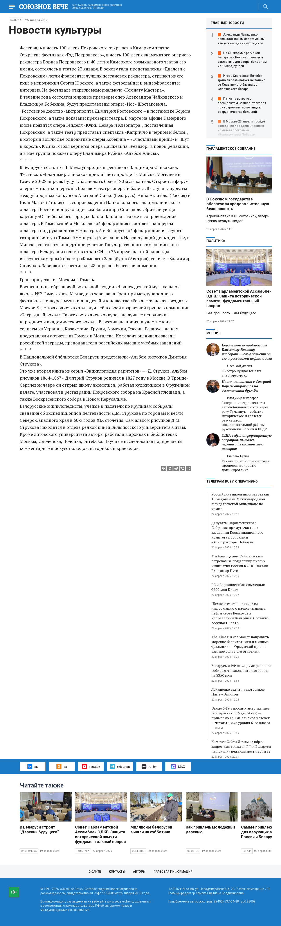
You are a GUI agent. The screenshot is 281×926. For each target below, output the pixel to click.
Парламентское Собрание (231, 149)
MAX (178, 766)
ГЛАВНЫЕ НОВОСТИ (227, 23)
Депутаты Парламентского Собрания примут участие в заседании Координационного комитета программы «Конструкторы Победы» (237, 532)
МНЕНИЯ (213, 333)
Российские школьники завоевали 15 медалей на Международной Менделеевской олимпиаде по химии (240, 501)
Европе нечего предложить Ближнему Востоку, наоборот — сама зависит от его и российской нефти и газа (247, 351)
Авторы (139, 871)
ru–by (149, 766)
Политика (215, 241)
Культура (16, 20)
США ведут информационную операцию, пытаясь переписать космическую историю (247, 442)
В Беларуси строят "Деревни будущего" (39, 829)
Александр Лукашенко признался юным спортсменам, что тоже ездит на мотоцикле (241, 39)
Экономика (29, 851)
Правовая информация (173, 871)
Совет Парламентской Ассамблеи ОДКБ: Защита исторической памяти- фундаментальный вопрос (239, 298)
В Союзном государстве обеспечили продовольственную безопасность (237, 204)
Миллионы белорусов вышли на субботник (151, 829)
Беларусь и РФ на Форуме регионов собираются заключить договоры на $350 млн (241, 670)
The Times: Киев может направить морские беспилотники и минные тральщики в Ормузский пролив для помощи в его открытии (240, 644)
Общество (138, 851)
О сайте (94, 871)
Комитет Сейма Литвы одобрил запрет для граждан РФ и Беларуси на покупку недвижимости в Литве (241, 746)
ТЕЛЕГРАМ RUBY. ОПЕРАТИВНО (232, 481)
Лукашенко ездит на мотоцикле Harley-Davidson (238, 692)
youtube (91, 766)
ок (61, 766)
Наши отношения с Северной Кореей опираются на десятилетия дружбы (246, 386)
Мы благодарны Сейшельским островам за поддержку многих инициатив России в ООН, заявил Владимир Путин (239, 563)
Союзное (193, 851)
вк (32, 766)
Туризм (247, 851)
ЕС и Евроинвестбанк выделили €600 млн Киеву (238, 587)
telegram (120, 766)
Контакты (117, 871)
